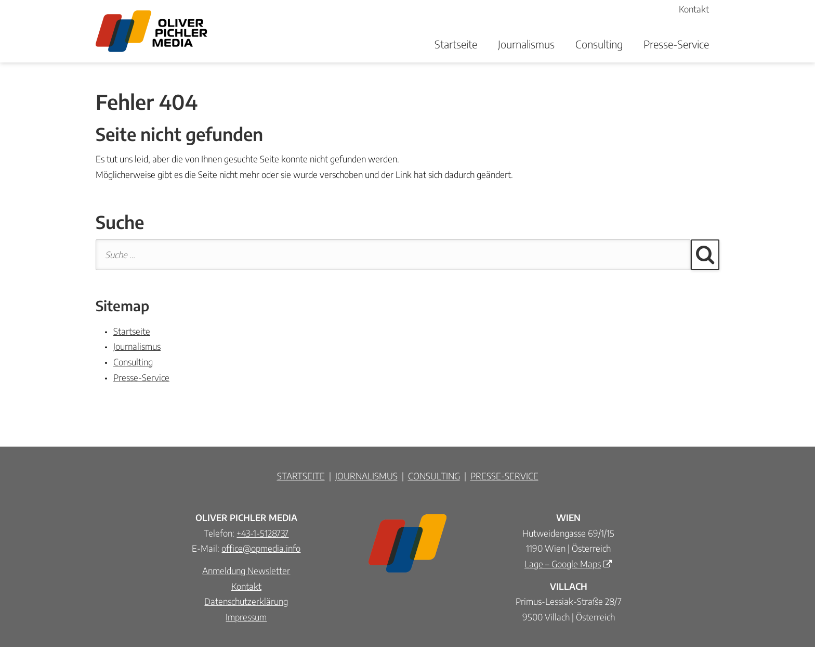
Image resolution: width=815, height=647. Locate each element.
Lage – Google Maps (562, 563)
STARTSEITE (301, 475)
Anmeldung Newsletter (246, 570)
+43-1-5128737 (262, 533)
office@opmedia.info (260, 548)
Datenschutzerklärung (246, 601)
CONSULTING (434, 475)
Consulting (599, 43)
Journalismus (526, 43)
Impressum (246, 617)
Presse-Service (676, 43)
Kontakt (246, 586)
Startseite (456, 43)
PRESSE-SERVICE (504, 475)
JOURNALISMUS (366, 475)
